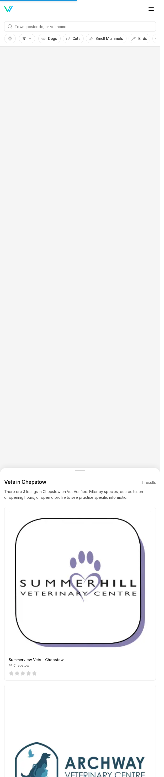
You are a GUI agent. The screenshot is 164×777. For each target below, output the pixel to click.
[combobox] (80, 26)
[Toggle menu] (151, 9)
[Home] (8, 9)
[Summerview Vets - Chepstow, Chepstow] (80, 593)
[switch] (10, 38)
